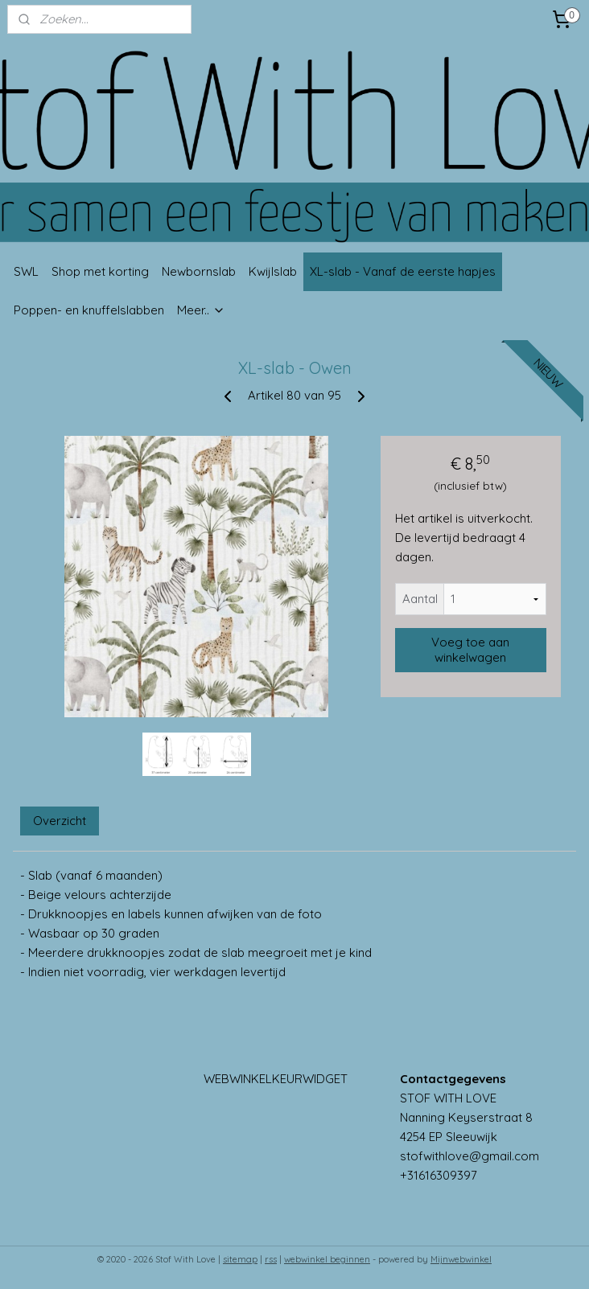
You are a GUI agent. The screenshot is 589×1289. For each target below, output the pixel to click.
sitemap (240, 1259)
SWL (26, 271)
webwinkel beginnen (327, 1259)
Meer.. (201, 310)
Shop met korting (100, 271)
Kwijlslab (273, 271)
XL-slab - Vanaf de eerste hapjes (403, 271)
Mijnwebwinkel (461, 1259)
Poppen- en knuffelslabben (89, 310)
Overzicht (59, 820)
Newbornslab (199, 271)
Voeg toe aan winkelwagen (470, 649)
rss (271, 1259)
